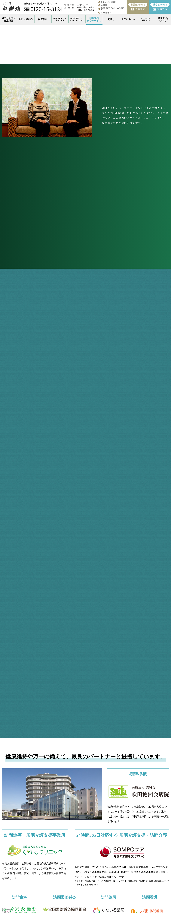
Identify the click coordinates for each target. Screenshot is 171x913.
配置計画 (42, 19)
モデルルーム (128, 19)
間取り (111, 19)
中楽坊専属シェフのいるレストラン (77, 19)
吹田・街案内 (26, 19)
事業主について (163, 19)
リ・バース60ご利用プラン (145, 19)
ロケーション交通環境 (9, 19)
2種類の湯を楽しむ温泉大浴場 (60, 19)
